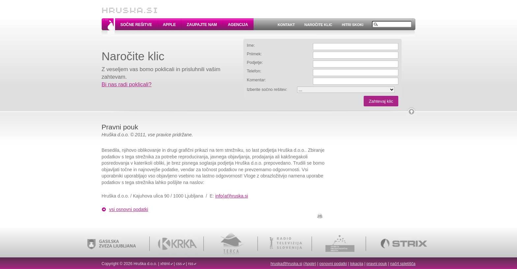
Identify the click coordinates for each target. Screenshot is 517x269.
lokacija (356, 263)
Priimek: (254, 54)
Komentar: (256, 80)
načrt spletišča (402, 263)
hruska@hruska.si (286, 263)
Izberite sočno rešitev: (267, 89)
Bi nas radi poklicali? (127, 84)
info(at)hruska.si (231, 196)
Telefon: (254, 71)
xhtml (165, 263)
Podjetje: (255, 62)
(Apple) (309, 263)
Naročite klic (318, 25)
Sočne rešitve (136, 24)
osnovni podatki (333, 263)
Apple (169, 24)
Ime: (251, 45)
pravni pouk (376, 263)
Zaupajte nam (202, 24)
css (179, 263)
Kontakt (286, 25)
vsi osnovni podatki (128, 209)
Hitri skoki (352, 25)
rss (190, 263)
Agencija (238, 24)
